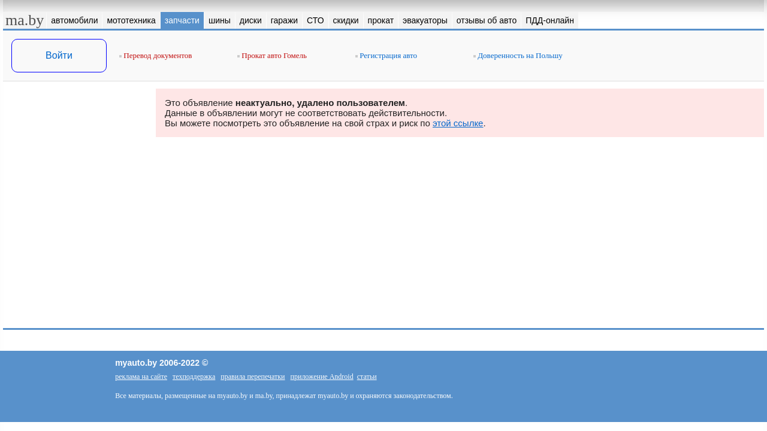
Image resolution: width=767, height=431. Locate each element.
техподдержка (194, 376)
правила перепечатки (253, 376)
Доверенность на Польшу (518, 55)
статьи (367, 376)
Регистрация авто (386, 55)
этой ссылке (458, 123)
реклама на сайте (141, 376)
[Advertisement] (75, 208)
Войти (59, 55)
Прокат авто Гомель (272, 55)
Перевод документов (155, 55)
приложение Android (322, 376)
